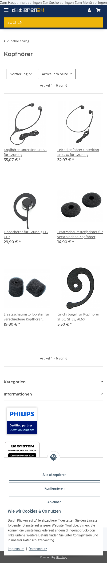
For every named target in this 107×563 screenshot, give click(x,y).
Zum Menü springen (91, 2)
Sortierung (19, 74)
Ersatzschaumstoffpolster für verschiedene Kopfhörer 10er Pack (80, 234)
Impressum (16, 549)
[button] (89, 10)
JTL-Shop (61, 557)
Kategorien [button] (15, 382)
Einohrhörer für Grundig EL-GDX (26, 234)
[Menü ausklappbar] (6, 8)
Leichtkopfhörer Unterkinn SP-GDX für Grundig (78, 152)
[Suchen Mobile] (53, 22)
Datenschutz (38, 549)
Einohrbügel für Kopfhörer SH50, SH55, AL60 (78, 316)
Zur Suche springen (59, 2)
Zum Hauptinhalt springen (21, 2)
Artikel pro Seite (55, 74)
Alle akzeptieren (54, 475)
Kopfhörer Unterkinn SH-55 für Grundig (25, 152)
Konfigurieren (54, 488)
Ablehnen (54, 502)
